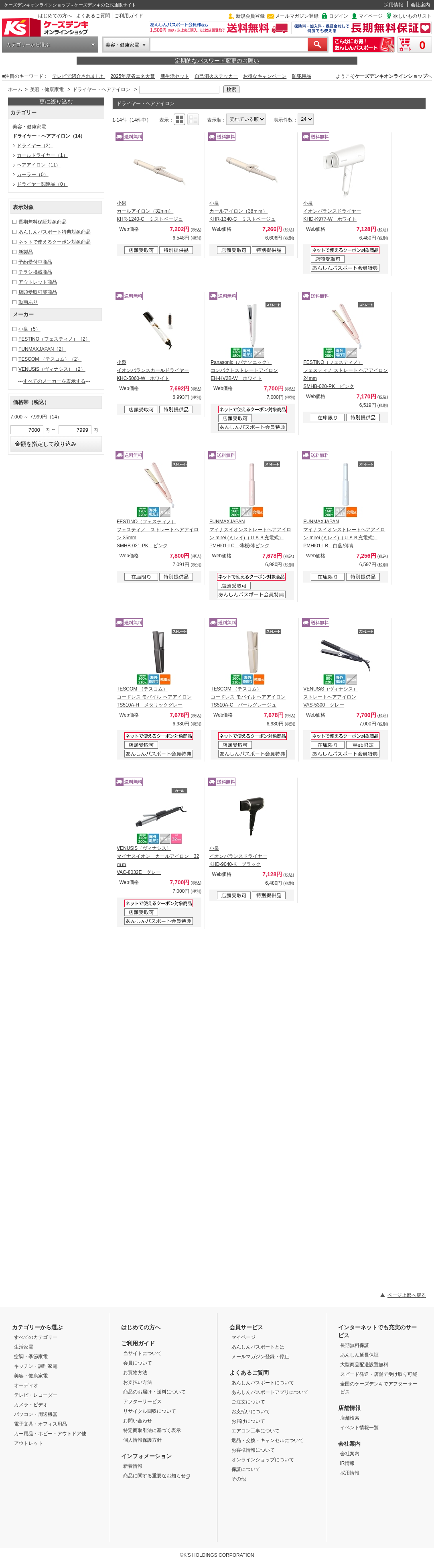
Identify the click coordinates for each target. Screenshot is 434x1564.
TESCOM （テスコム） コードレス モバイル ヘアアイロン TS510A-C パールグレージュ (248, 697)
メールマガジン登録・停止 (260, 1356)
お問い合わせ (137, 1421)
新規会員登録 (250, 16)
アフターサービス (142, 1401)
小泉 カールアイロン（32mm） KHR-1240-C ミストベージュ (150, 211)
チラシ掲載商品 (35, 272)
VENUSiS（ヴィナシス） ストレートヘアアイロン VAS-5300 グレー (330, 697)
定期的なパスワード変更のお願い (217, 60)
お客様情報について (253, 1450)
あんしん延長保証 (359, 1355)
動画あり (28, 302)
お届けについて (248, 1421)
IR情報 (347, 1463)
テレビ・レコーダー (35, 1395)
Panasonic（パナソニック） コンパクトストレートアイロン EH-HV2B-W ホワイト (244, 370)
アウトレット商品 (37, 282)
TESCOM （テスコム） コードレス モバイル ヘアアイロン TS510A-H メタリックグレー (154, 697)
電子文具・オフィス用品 (40, 1424)
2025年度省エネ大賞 (133, 76)
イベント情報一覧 (359, 1427)
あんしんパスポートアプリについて (269, 1392)
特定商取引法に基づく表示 (152, 1430)
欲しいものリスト (412, 16)
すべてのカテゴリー (35, 1337)
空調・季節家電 (31, 1356)
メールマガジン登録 (296, 16)
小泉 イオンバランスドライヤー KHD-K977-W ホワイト (332, 211)
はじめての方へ (55, 15)
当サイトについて (142, 1353)
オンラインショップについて (262, 1459)
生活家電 (23, 1347)
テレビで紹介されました (78, 76)
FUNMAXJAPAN (42, 349)
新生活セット (174, 76)
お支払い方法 (137, 1382)
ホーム (15, 89)
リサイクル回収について (149, 1411)
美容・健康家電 (122, 45)
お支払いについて (250, 1411)
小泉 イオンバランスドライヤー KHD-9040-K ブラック (238, 856)
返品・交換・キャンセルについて (267, 1440)
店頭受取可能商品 (37, 292)
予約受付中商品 (35, 262)
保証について (245, 1469)
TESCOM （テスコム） (49, 359)
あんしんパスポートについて (262, 1382)
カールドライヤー (42, 155)
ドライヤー (35, 145)
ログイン (338, 16)
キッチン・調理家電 (35, 1366)
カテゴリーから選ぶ (28, 44)
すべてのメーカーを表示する (54, 381)
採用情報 (393, 5)
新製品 (25, 252)
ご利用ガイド (128, 15)
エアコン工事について (255, 1431)
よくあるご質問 (93, 15)
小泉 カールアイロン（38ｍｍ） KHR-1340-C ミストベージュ (242, 211)
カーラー (33, 174)
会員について (137, 1363)
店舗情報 (349, 1408)
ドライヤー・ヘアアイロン (101, 89)
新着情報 (132, 1466)
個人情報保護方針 (142, 1440)
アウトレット (28, 1443)
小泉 (29, 329)
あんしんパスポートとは (257, 1347)
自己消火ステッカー (216, 76)
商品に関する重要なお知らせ (156, 1476)
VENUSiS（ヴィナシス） (51, 369)
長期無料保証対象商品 (42, 222)
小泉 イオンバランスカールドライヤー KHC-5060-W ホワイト (153, 370)
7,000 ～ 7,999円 (36, 417)
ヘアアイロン (39, 165)
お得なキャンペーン (264, 76)
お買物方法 (135, 1372)
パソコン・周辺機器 (35, 1414)
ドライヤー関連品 (42, 184)
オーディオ (26, 1385)
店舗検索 (349, 1418)
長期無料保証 (354, 1345)
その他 (238, 1479)
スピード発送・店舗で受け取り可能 (378, 1374)
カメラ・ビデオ (31, 1405)
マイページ (371, 16)
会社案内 (420, 5)
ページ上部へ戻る (406, 1295)
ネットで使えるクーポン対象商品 (54, 242)
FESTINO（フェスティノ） (54, 339)
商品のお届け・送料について (154, 1392)
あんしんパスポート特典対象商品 (54, 232)
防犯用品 (301, 76)
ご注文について (248, 1402)
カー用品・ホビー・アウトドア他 (50, 1433)
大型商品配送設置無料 (364, 1364)
